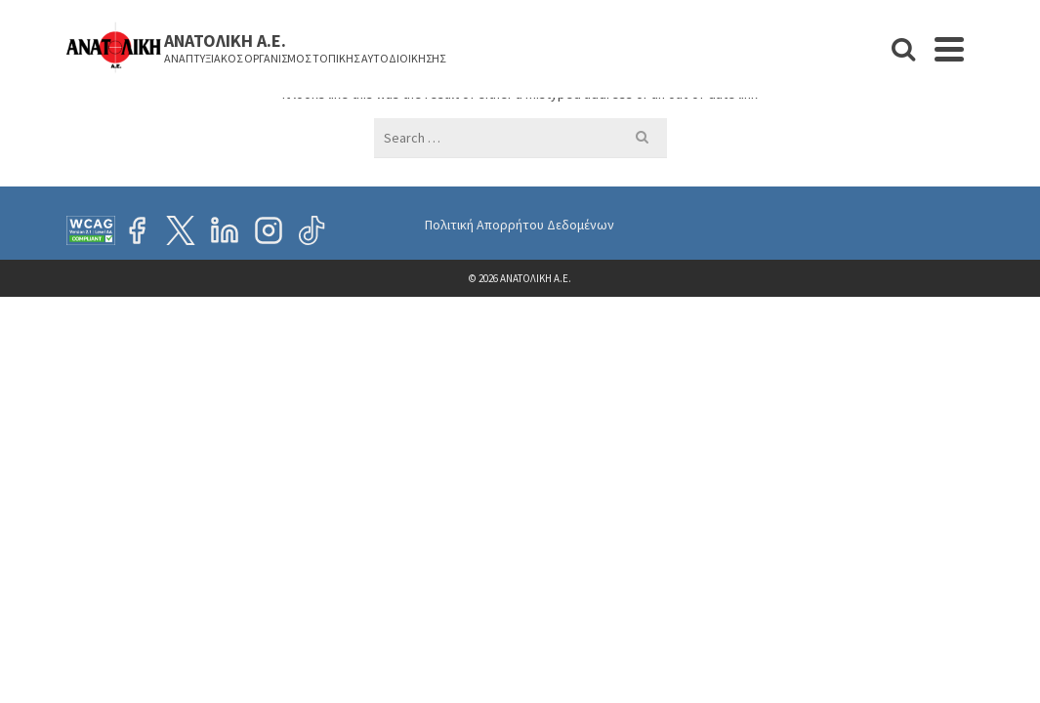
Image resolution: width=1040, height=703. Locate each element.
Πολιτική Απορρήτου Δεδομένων (519, 367)
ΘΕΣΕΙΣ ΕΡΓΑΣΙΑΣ (684, 88)
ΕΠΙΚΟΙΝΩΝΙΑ (907, 89)
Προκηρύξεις (788, 89)
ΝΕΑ (562, 89)
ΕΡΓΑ (613, 77)
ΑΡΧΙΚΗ (420, 89)
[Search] (1004, 88)
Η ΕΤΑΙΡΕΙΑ (497, 77)
